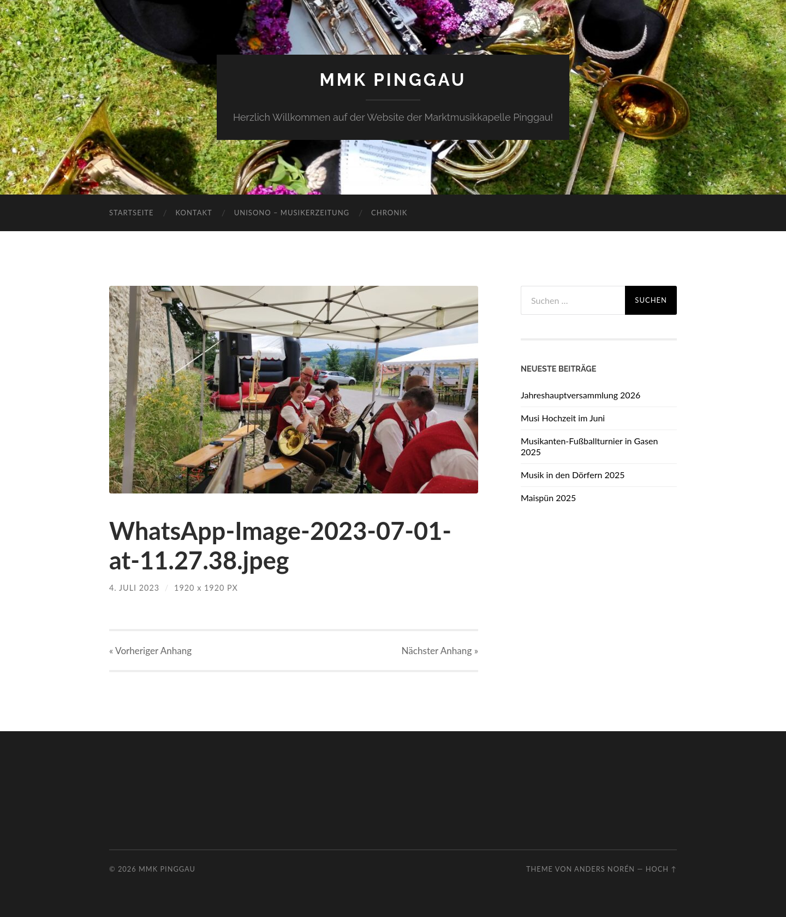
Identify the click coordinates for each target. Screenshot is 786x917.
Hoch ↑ (661, 869)
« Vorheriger (150, 650)
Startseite (131, 212)
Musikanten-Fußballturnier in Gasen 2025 (589, 446)
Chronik (389, 212)
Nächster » (440, 650)
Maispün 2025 (548, 497)
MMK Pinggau (392, 79)
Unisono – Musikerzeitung (291, 212)
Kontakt (193, 212)
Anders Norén (604, 869)
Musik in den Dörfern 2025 (573, 474)
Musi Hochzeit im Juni (563, 418)
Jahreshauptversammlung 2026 (580, 395)
